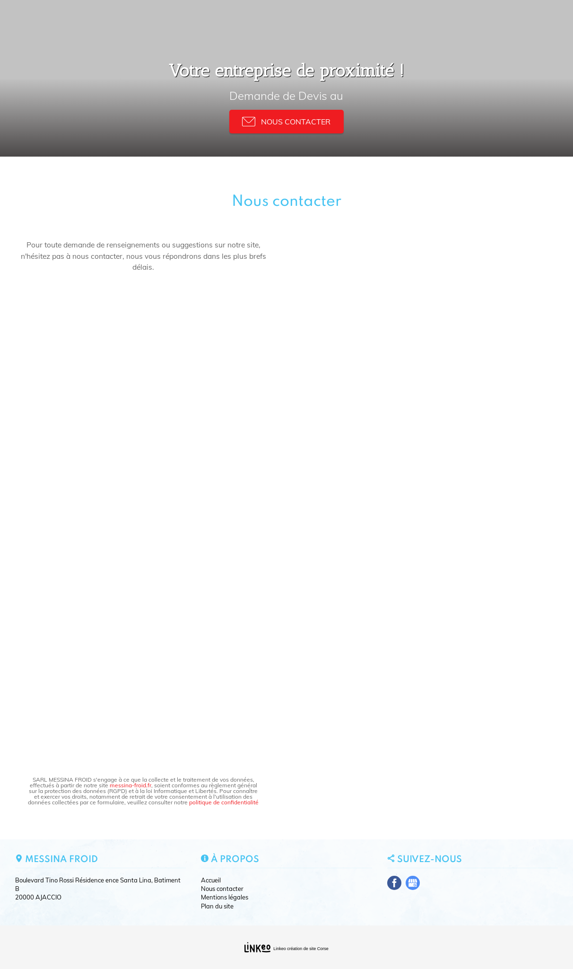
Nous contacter (452, 20)
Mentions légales (224, 897)
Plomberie (260, 20)
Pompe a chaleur (313, 20)
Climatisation (212, 20)
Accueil (108, 20)
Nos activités (151, 20)
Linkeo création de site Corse (301, 948)
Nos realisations (384, 20)
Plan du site (217, 906)
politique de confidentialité (224, 802)
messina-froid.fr (130, 785)
